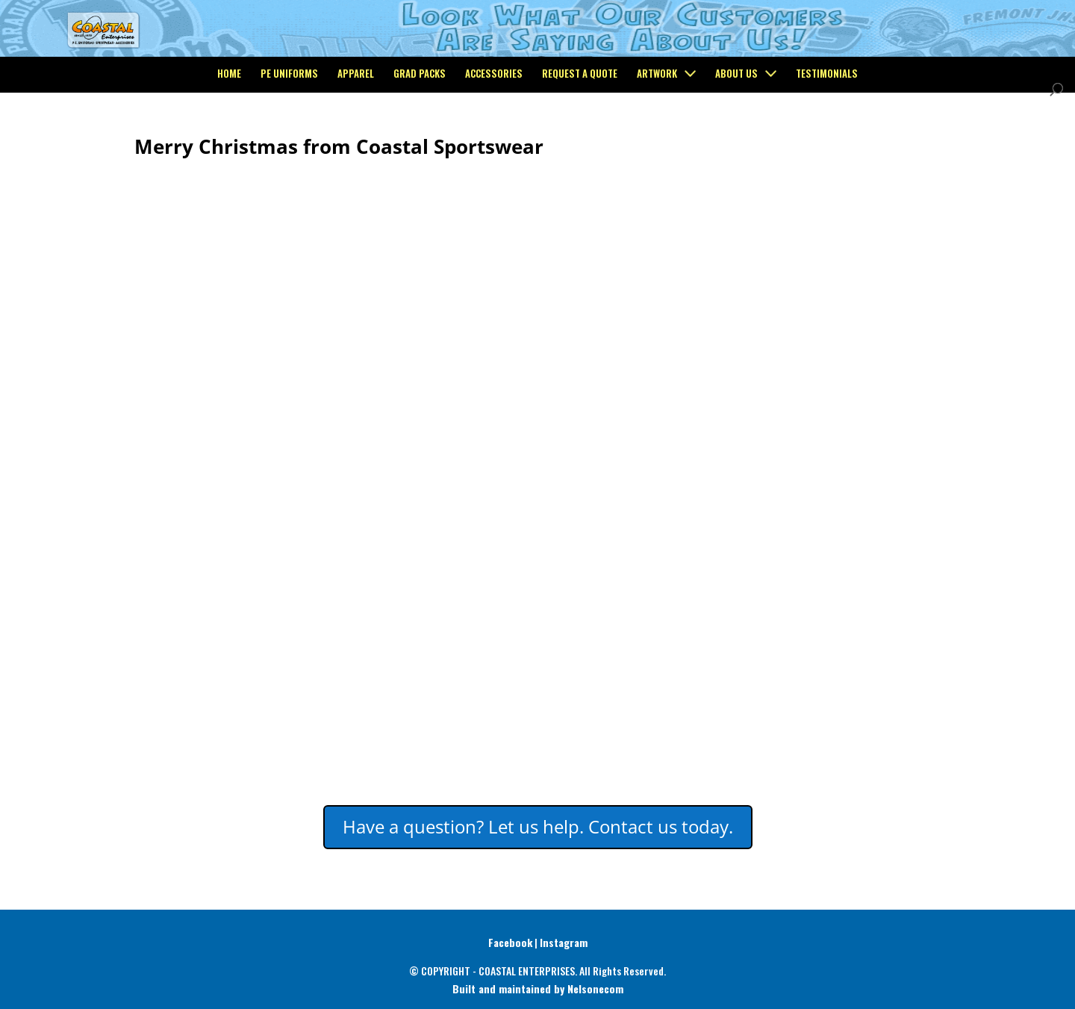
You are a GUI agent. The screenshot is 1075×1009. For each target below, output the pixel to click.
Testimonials (827, 135)
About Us (736, 135)
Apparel (355, 135)
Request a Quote (579, 135)
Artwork (657, 135)
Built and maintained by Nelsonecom (537, 988)
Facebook (510, 942)
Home (229, 135)
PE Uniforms (289, 135)
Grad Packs (419, 135)
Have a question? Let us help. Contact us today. (538, 826)
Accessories (494, 135)
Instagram (564, 942)
